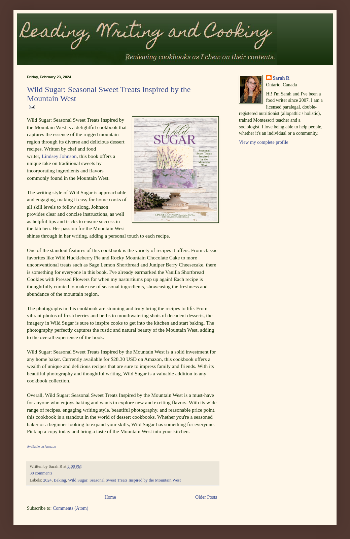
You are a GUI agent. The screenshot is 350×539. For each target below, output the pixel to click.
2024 (47, 480)
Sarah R (281, 78)
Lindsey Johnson (59, 156)
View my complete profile (263, 142)
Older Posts (206, 497)
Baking (60, 480)
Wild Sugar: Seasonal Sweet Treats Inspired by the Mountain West (124, 480)
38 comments (41, 473)
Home (110, 497)
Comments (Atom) (70, 508)
